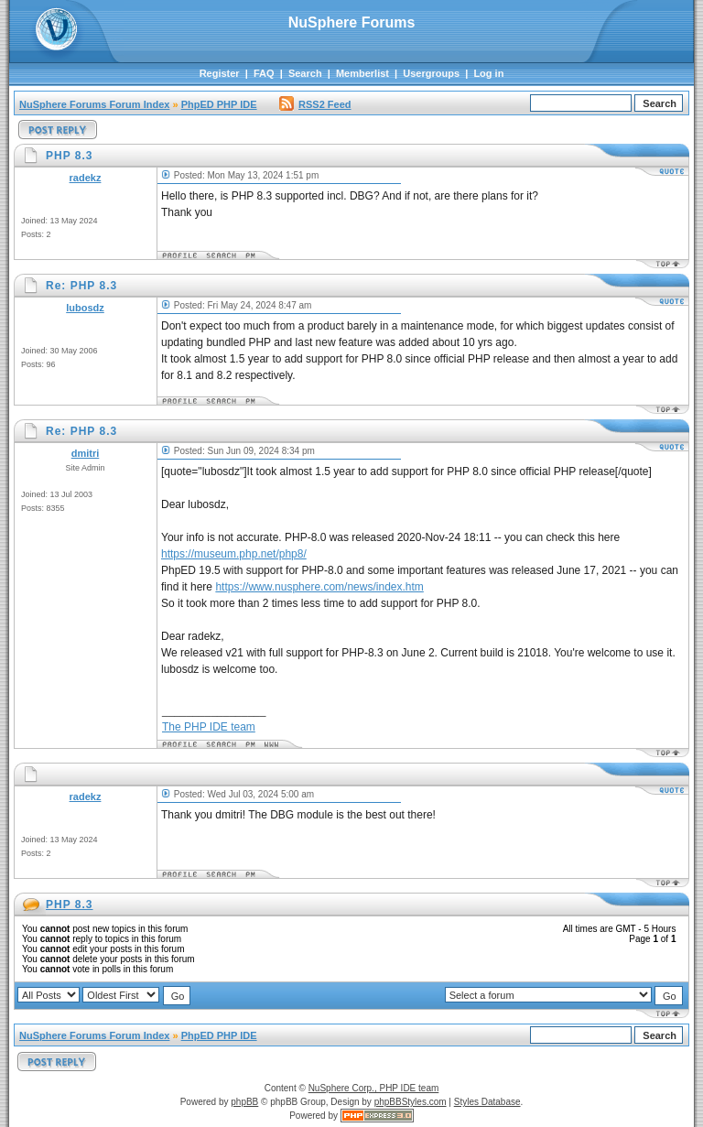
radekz (86, 177)
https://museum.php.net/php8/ (234, 553)
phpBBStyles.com (410, 1102)
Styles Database (487, 1102)
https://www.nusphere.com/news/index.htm (319, 586)
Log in (488, 73)
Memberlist (362, 73)
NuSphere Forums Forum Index (94, 104)
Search (305, 73)
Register (220, 73)
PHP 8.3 (69, 904)
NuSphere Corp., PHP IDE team (373, 1088)
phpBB (244, 1102)
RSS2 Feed (315, 104)
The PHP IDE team (208, 727)
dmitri (85, 453)
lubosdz (85, 307)
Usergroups (431, 73)
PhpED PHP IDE (219, 104)
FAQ (264, 73)
